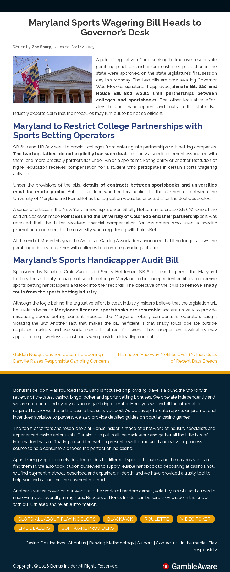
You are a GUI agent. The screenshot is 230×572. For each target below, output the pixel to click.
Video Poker (195, 519)
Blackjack (120, 519)
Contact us (167, 542)
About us (77, 542)
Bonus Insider (63, 566)
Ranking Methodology (111, 542)
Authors (145, 542)
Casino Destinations (45, 542)
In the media (193, 542)
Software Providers (88, 528)
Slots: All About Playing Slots (57, 519)
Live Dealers (34, 528)
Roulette (156, 519)
